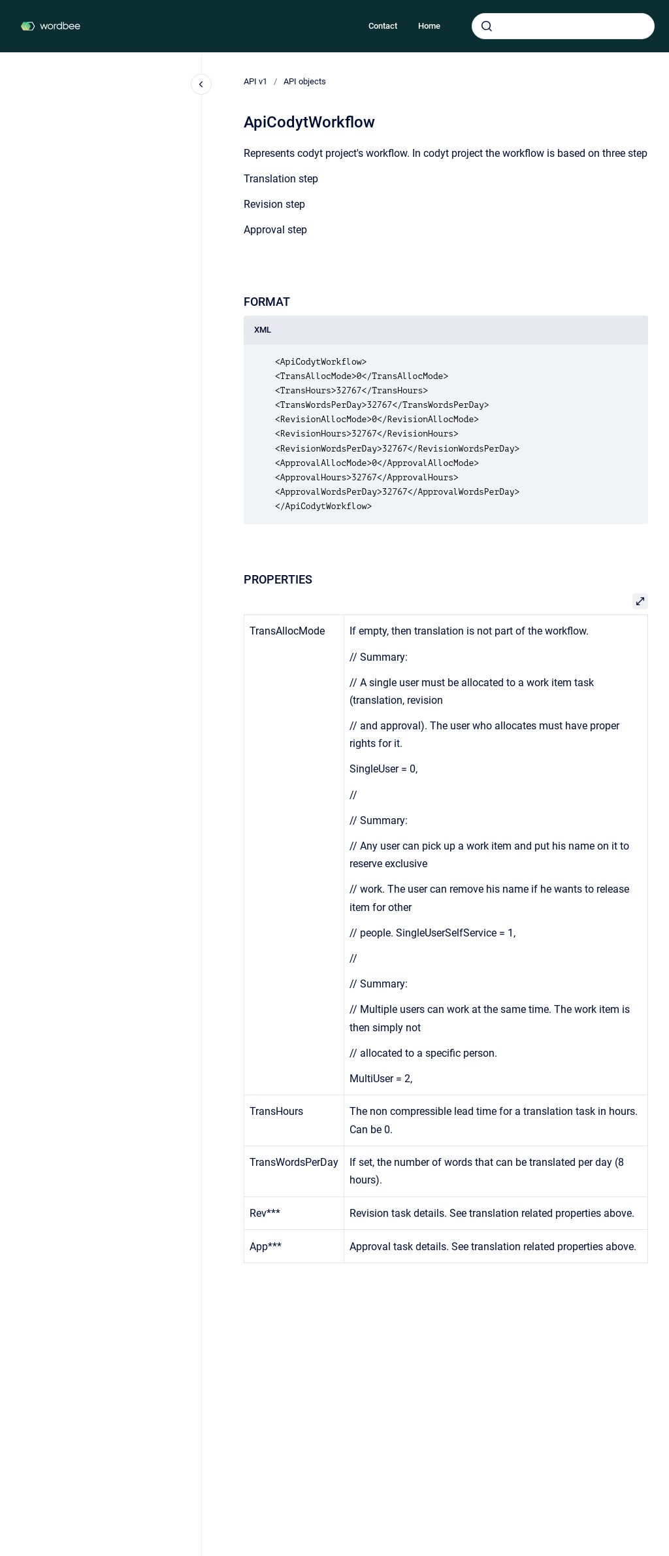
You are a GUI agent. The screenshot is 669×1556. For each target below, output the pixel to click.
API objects (305, 81)
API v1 (255, 81)
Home (429, 26)
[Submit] (486, 26)
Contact (382, 26)
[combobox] (563, 26)
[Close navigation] (201, 84)
